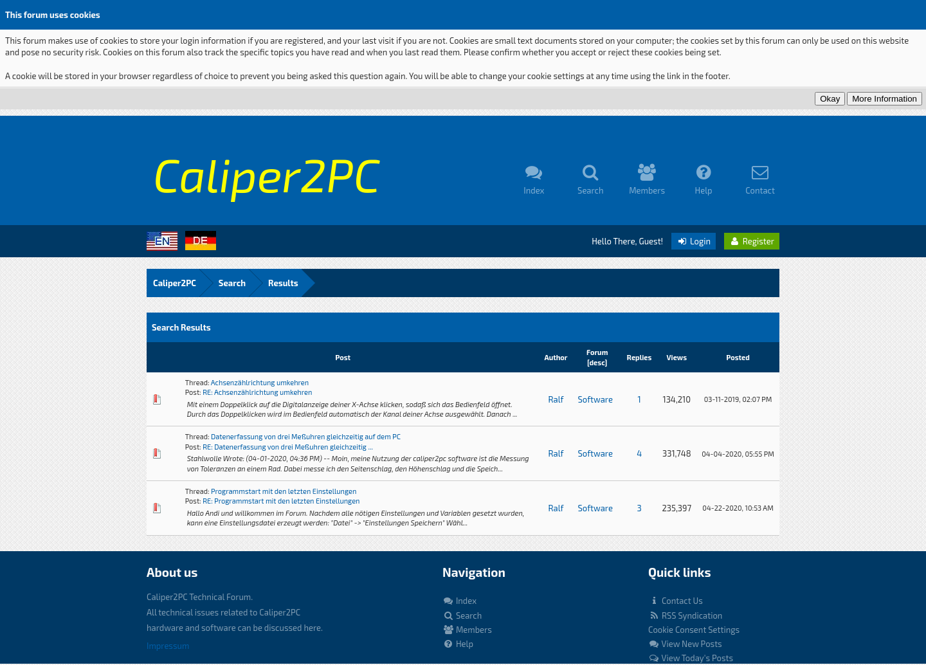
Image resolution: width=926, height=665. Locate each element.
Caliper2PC (174, 283)
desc (597, 362)
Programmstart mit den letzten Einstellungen (283, 491)
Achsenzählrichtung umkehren (260, 382)
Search (232, 283)
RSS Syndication (685, 615)
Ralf (556, 399)
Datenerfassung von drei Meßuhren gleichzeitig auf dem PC (306, 436)
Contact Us (675, 601)
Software (594, 399)
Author (555, 357)
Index (459, 601)
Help (457, 644)
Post (342, 357)
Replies (639, 357)
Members (467, 629)
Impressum (168, 646)
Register (751, 241)
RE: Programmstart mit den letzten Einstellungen (281, 500)
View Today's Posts (690, 658)
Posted (737, 357)
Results (283, 283)
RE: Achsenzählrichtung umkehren (257, 392)
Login (693, 241)
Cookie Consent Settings (694, 629)
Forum (597, 352)
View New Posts (685, 644)
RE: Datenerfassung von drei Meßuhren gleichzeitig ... (288, 446)
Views (677, 357)
